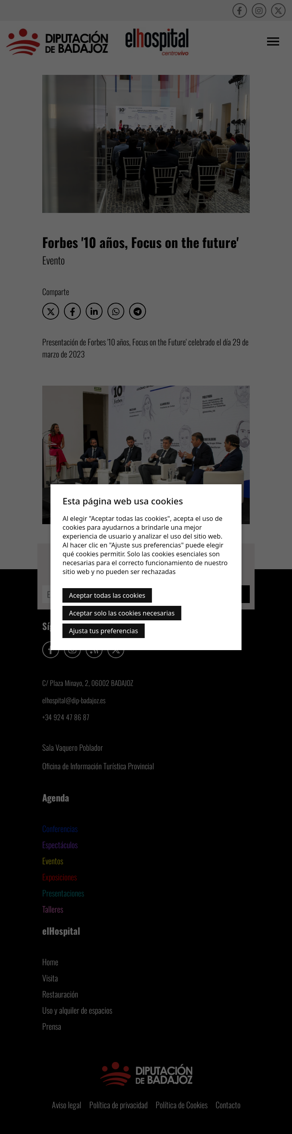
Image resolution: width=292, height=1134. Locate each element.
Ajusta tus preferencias (103, 630)
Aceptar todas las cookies (107, 595)
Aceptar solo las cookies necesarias (122, 613)
